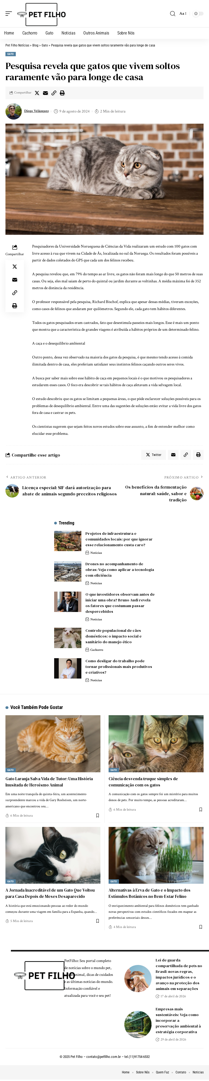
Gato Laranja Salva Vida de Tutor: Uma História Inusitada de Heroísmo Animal (52, 783)
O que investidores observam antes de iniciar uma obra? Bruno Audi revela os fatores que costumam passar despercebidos (120, 604)
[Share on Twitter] (37, 93)
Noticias (96, 553)
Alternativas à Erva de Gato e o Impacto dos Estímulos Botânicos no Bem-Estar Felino (153, 894)
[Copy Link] (54, 93)
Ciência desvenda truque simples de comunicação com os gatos (145, 783)
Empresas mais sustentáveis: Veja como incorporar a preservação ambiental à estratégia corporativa (178, 1022)
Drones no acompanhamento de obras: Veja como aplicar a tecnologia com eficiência (119, 570)
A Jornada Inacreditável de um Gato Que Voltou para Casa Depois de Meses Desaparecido (46, 897)
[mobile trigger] (10, 13)
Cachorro (97, 650)
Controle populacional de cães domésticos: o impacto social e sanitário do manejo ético (113, 637)
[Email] (45, 93)
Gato (10, 53)
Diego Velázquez (38, 111)
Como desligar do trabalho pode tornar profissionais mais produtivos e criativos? (118, 667)
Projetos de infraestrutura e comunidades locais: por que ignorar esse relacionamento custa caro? (119, 540)
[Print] (62, 93)
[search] (172, 13)
